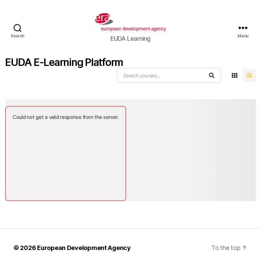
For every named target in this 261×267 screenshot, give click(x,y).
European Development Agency (84, 247)
